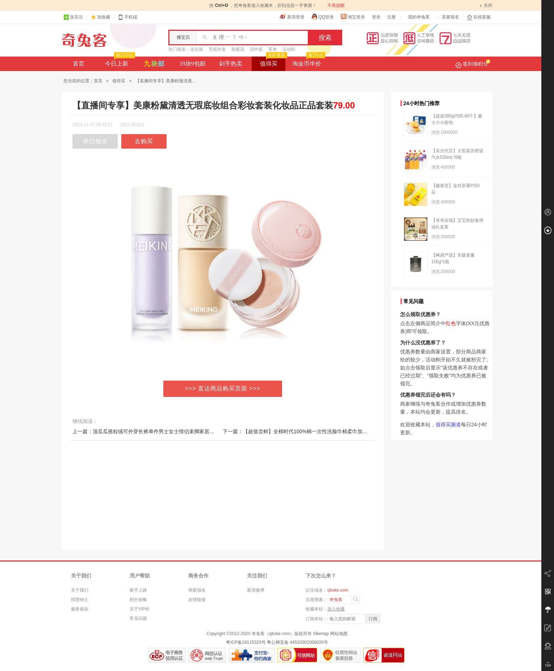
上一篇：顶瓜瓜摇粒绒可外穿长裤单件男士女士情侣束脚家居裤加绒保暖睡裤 (158, 431)
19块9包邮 (193, 64)
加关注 (73, 17)
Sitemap (321, 633)
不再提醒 (336, 5)
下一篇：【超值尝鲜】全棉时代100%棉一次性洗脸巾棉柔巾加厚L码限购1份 (308, 431)
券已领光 (95, 141)
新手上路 (138, 590)
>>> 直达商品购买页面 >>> (223, 388)
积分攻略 (138, 599)
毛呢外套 (217, 49)
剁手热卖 (230, 64)
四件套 (256, 49)
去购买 (144, 141)
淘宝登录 (352, 17)
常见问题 (138, 618)
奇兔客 (84, 40)
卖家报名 (450, 17)
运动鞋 (288, 49)
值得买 (273, 62)
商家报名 (197, 590)
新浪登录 (292, 17)
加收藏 (103, 17)
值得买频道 (448, 424)
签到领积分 (473, 63)
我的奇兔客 (419, 17)
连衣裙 (196, 49)
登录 (376, 17)
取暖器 (237, 49)
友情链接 (197, 599)
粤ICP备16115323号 (245, 642)
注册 (391, 17)
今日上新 (119, 62)
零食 (272, 49)
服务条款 (79, 609)
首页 (78, 64)
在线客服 (479, 17)
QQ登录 (322, 17)
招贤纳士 (79, 599)
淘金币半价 (308, 62)
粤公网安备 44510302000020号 (297, 642)
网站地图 (339, 633)
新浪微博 (255, 590)
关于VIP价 (140, 609)
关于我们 (79, 590)
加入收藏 (336, 609)
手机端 (127, 17)
